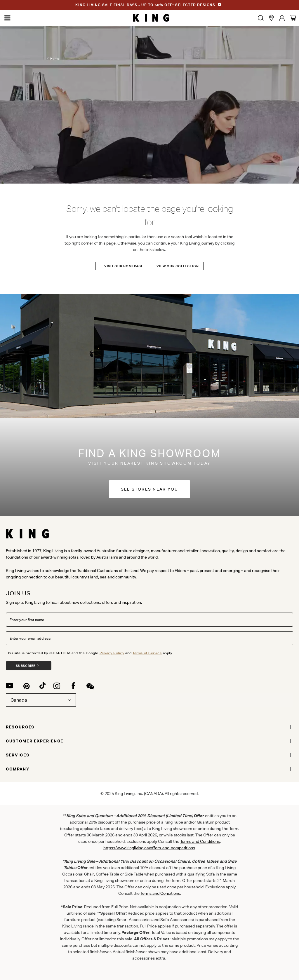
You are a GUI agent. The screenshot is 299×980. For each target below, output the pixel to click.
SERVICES (17, 755)
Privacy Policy (112, 653)
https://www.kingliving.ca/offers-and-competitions (149, 847)
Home (54, 59)
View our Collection (178, 266)
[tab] (149, 727)
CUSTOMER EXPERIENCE (34, 741)
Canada (41, 700)
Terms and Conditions (160, 893)
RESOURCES (20, 727)
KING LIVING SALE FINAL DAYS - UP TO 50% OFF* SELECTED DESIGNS (145, 5)
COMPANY (17, 769)
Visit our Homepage (123, 266)
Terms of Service (147, 653)
